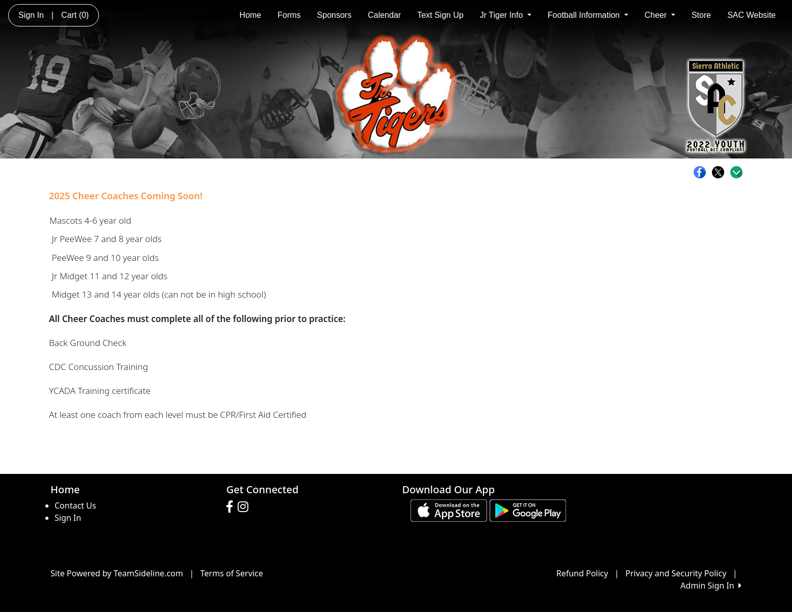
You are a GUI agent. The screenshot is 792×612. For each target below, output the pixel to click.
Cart (75, 15)
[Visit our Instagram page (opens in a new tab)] (245, 507)
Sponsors (334, 15)
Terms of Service (231, 573)
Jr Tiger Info (505, 15)
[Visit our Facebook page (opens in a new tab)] (232, 507)
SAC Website (751, 15)
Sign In (68, 517)
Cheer (660, 15)
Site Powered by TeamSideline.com (116, 573)
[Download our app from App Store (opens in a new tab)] (449, 510)
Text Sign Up (440, 15)
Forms (288, 15)
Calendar (384, 15)
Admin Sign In (711, 585)
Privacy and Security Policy (675, 573)
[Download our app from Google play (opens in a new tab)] (528, 510)
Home (251, 15)
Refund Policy (582, 573)
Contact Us (75, 505)
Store (701, 15)
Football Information (588, 15)
